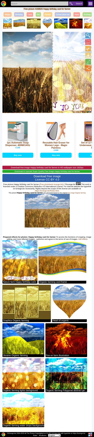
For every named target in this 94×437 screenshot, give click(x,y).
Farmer (48, 14)
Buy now (18, 155)
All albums (42, 435)
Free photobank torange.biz (51, 184)
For (38, 14)
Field (77, 14)
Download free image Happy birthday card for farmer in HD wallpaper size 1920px (47, 167)
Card (30, 14)
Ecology (87, 14)
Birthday (19, 14)
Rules (35, 435)
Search (79, 3)
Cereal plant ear (63, 14)
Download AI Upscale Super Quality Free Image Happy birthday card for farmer (47, 171)
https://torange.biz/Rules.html (47, 191)
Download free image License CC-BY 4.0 (47, 178)
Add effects (83, 239)
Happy (7, 14)
